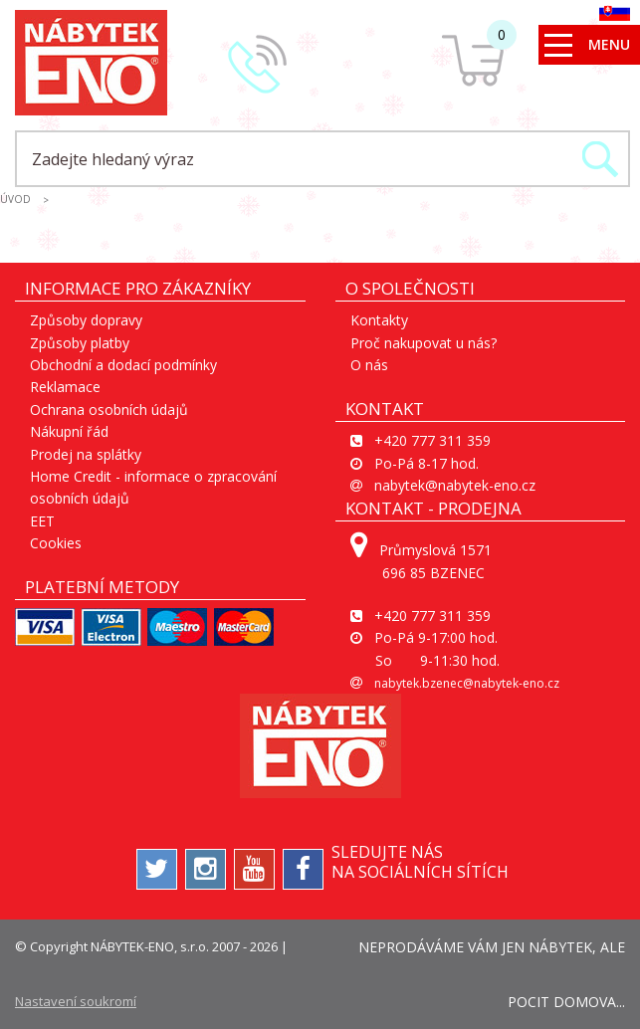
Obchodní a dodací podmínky (123, 364)
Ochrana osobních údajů (109, 409)
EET (42, 521)
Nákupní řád (69, 431)
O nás (369, 364)
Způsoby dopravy (86, 319)
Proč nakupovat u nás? (423, 342)
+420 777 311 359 (432, 440)
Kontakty (379, 319)
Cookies (56, 542)
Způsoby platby (79, 342)
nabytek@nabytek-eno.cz (454, 485)
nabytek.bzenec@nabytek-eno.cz (466, 683)
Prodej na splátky (85, 454)
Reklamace (65, 386)
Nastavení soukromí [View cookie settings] (75, 1001)
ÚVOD (15, 199)
